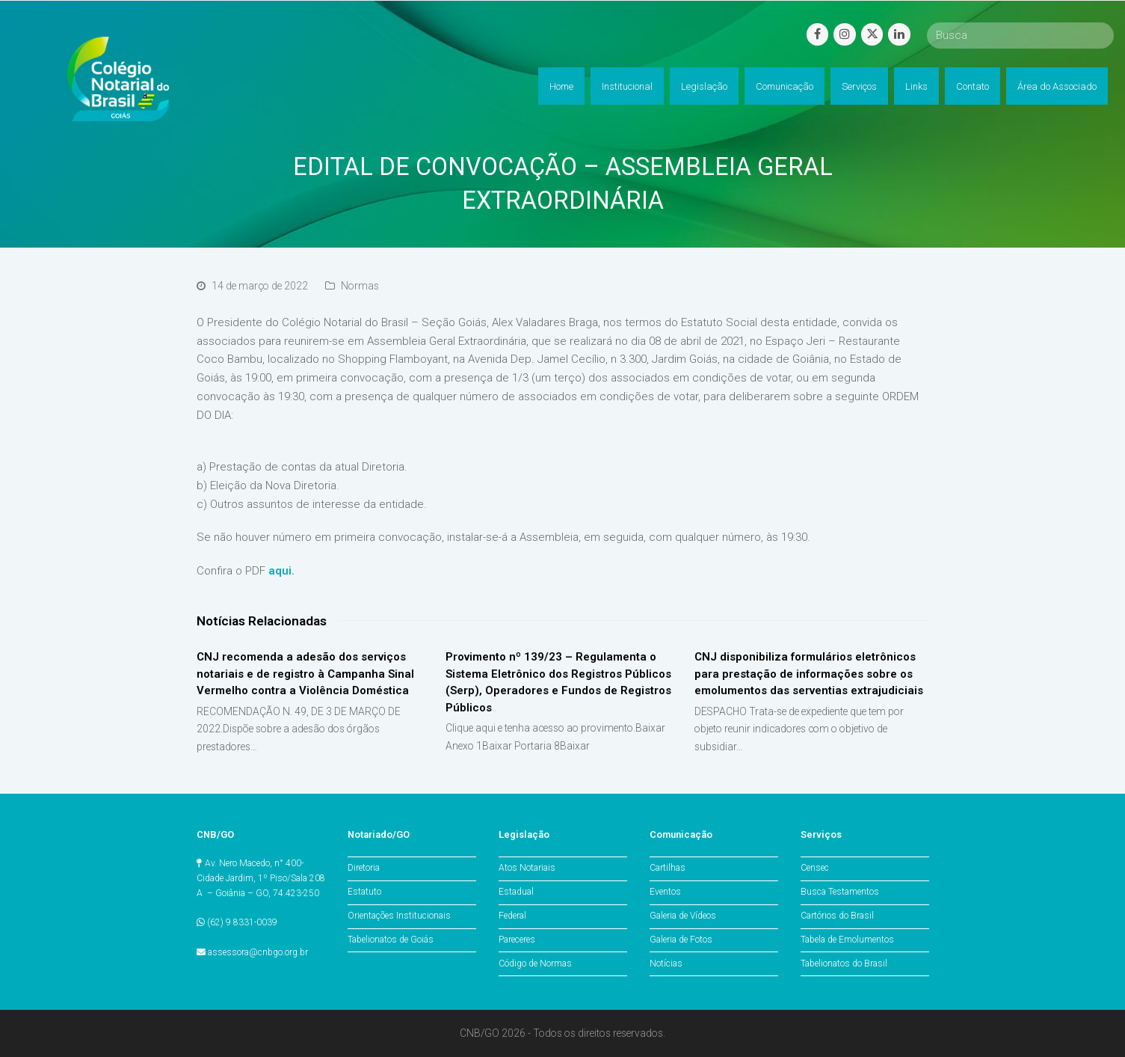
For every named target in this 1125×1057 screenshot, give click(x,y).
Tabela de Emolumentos (847, 939)
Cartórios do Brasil (837, 915)
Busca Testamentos (840, 891)
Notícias (666, 963)
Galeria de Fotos (681, 939)
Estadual (516, 891)
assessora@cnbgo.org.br (258, 952)
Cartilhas (667, 868)
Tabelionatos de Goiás (391, 939)
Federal (512, 915)
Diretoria (364, 868)
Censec (815, 868)
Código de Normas (535, 963)
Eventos (665, 891)
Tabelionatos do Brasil (844, 963)
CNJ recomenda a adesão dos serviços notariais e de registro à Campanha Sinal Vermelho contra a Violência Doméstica (305, 673)
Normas (360, 286)
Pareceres (517, 939)
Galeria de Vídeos (683, 915)
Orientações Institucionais (399, 915)
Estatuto (364, 891)
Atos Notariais (527, 868)
